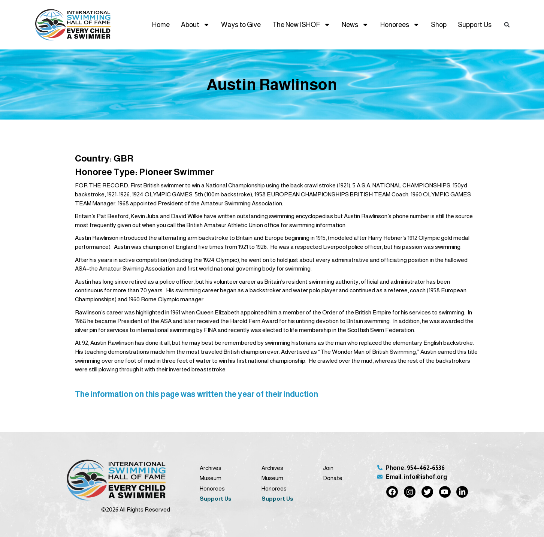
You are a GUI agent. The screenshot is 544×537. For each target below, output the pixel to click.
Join (328, 468)
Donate (332, 478)
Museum (210, 478)
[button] (507, 25)
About (195, 25)
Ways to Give (241, 24)
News (355, 25)
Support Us (475, 24)
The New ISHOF (301, 25)
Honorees (400, 25)
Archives (210, 468)
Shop (439, 24)
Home (161, 24)
